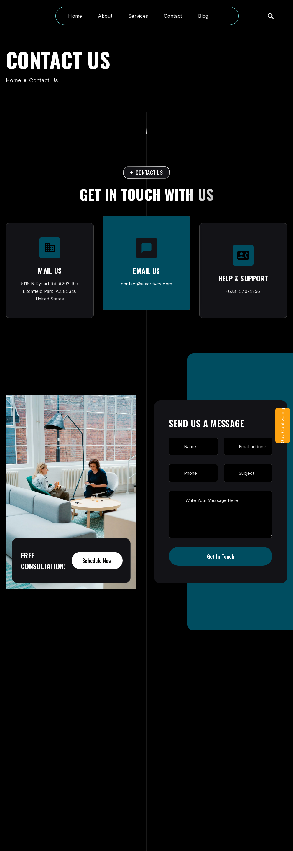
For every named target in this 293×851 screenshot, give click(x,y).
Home (13, 80)
